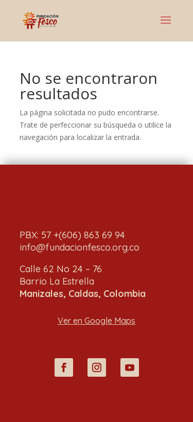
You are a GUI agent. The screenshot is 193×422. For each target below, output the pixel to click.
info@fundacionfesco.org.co (79, 247)
